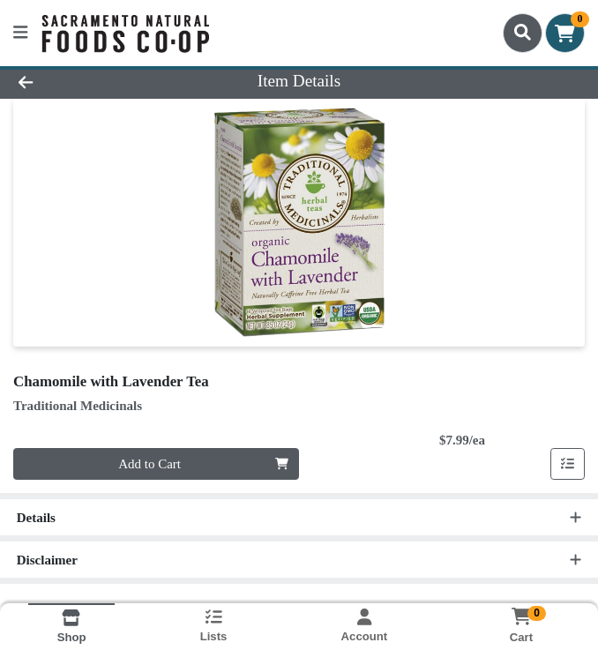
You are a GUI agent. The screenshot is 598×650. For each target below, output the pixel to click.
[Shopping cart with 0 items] (565, 33)
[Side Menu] (20, 33)
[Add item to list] (568, 464)
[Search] (522, 32)
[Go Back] (84, 82)
